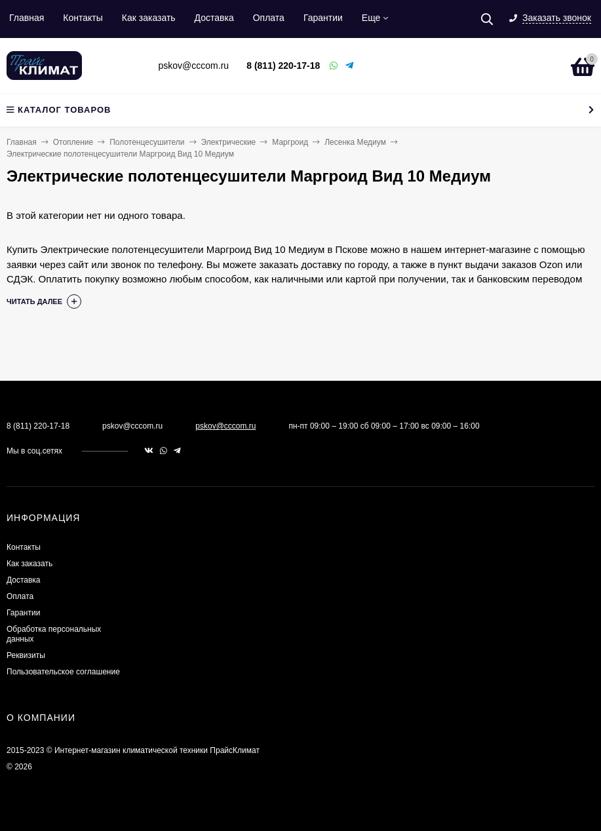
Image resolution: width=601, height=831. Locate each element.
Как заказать (149, 17)
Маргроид (290, 142)
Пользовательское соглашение (63, 671)
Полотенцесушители (146, 142)
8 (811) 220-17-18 (283, 65)
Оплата (268, 17)
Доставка (214, 17)
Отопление (73, 142)
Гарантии (323, 17)
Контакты (82, 17)
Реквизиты (26, 655)
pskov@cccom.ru (225, 426)
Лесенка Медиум (355, 142)
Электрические (228, 142)
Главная (26, 17)
